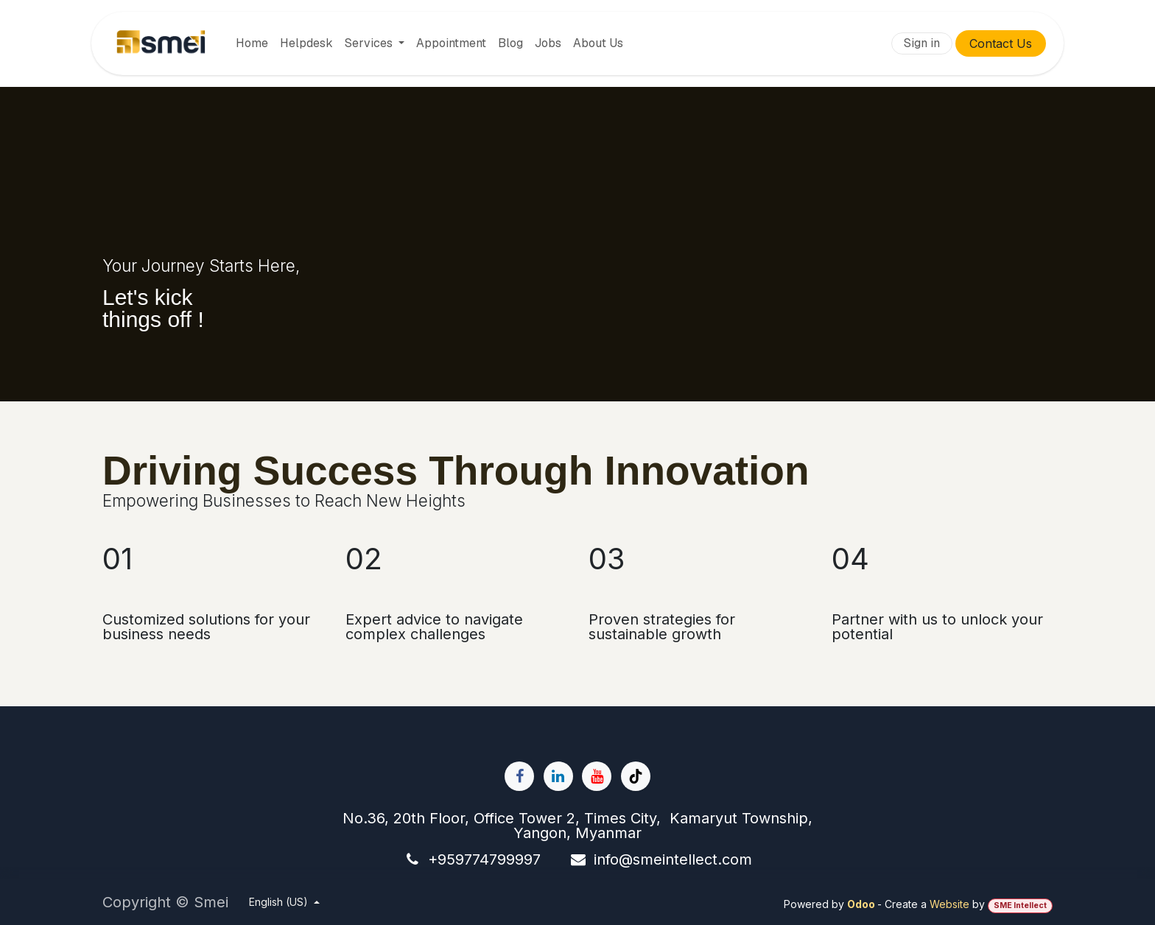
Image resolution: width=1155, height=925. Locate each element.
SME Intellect (1020, 905)
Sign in (922, 43)
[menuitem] (252, 43)
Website (949, 904)
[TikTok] (635, 776)
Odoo (862, 904)
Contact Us (1000, 43)
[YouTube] (596, 776)
